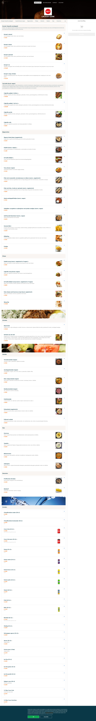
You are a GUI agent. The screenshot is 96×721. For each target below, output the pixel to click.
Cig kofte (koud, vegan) (20, 21)
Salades (48, 21)
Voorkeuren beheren (49, 712)
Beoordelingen (47, 2)
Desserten (59, 21)
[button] (65, 21)
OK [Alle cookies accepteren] (33, 716)
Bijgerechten (30, 21)
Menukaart (38, 2)
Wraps (36, 21)
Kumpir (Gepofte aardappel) (7, 21)
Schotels (42, 21)
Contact (55, 2)
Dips (53, 21)
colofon (61, 2)
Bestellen (81, 34)
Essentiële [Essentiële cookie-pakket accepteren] (46, 716)
